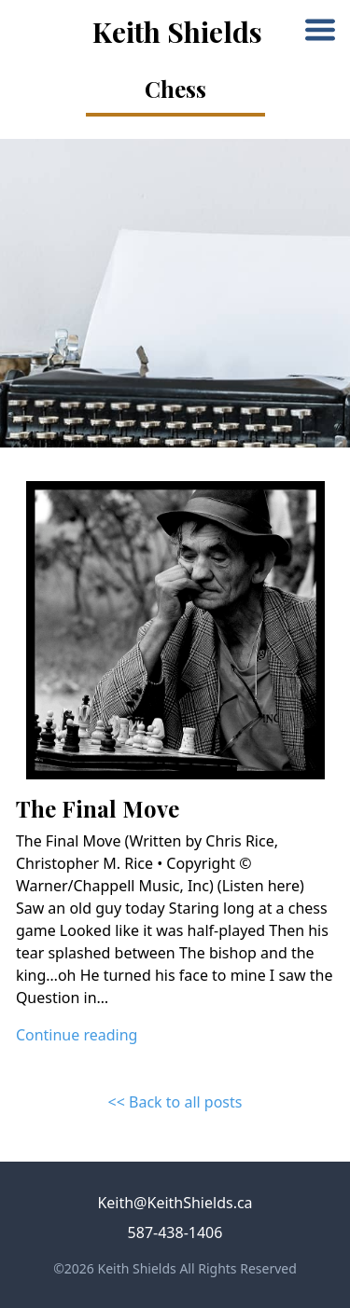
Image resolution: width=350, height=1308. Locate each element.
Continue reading (77, 1035)
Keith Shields (177, 31)
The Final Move (97, 808)
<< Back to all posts (175, 1102)
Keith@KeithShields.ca (174, 1202)
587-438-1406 (175, 1232)
